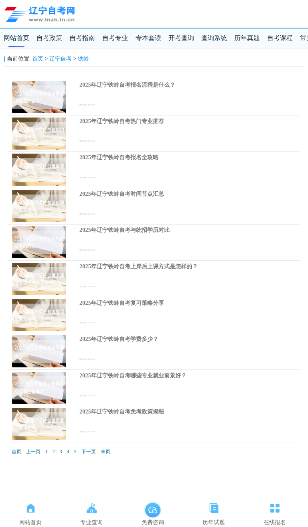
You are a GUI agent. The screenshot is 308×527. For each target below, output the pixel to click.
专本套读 (148, 37)
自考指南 (82, 37)
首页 (37, 59)
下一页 (88, 451)
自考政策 (49, 37)
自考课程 (280, 37)
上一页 (33, 451)
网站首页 (16, 37)
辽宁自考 (60, 59)
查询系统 (214, 37)
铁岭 (83, 59)
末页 (105, 451)
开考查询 (181, 37)
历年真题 (247, 37)
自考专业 (115, 37)
